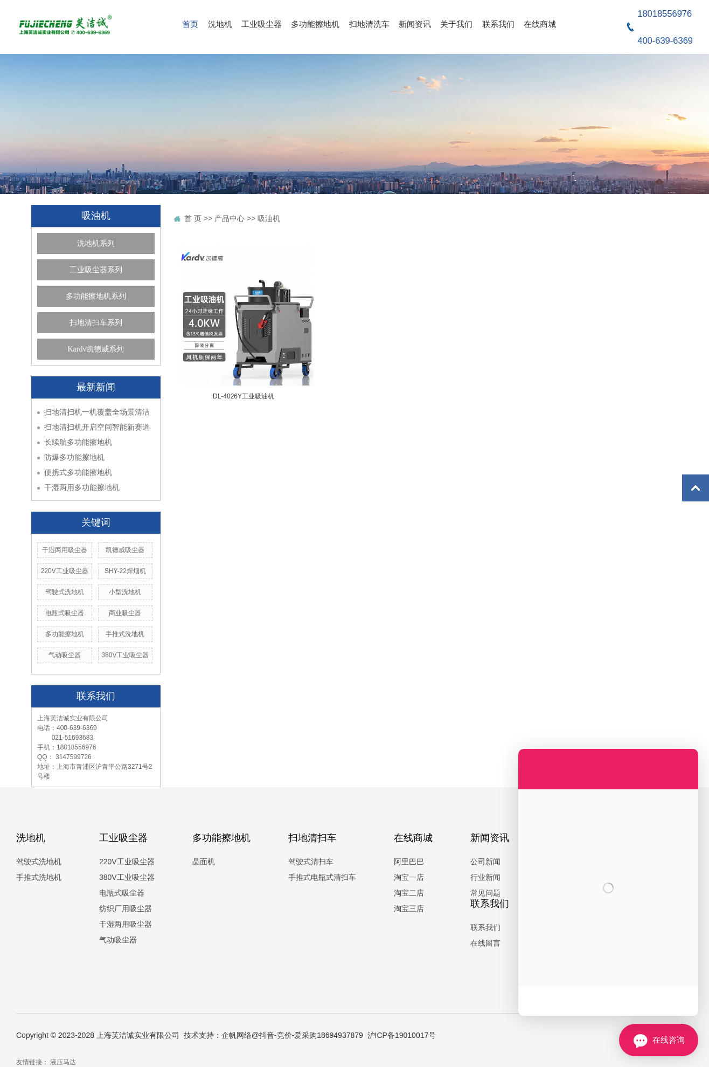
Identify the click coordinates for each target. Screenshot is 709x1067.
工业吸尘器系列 (95, 270)
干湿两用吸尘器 (64, 550)
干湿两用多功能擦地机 (82, 487)
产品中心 (229, 218)
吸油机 (269, 218)
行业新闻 (485, 877)
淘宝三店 (409, 908)
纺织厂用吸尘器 (125, 908)
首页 (190, 24)
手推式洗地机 (125, 634)
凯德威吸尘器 (125, 550)
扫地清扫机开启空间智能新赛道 (97, 427)
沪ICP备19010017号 (401, 1035)
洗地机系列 (96, 243)
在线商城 (540, 24)
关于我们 (456, 24)
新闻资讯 (415, 24)
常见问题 (485, 893)
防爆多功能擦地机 (74, 457)
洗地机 (220, 24)
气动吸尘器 (64, 655)
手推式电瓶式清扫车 (322, 877)
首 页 (192, 218)
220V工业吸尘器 (64, 571)
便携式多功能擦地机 (78, 472)
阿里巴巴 (409, 861)
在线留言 (485, 943)
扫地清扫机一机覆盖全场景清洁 (97, 412)
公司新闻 (485, 861)
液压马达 (62, 1062)
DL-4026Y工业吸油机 (243, 396)
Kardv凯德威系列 (96, 349)
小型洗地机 (125, 592)
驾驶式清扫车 (310, 861)
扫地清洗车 (369, 24)
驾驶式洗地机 (64, 592)
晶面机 (203, 861)
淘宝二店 (409, 893)
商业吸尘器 (125, 613)
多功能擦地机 (315, 24)
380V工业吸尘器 (125, 655)
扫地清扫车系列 (95, 323)
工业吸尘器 (261, 24)
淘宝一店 (409, 877)
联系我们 (498, 24)
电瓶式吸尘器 (64, 613)
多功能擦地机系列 (96, 296)
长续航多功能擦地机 (78, 442)
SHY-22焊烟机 (125, 571)
